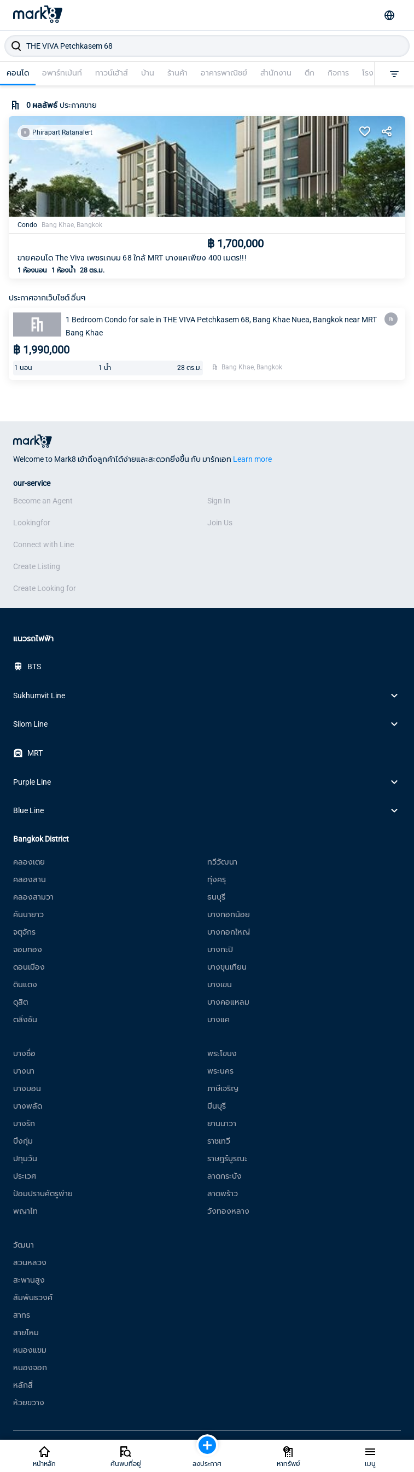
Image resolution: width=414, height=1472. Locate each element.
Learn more (252, 459)
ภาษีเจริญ (222, 1088)
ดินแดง (25, 984)
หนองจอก (30, 1367)
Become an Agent (43, 500)
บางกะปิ (220, 949)
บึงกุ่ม (23, 1141)
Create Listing (36, 566)
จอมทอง (27, 949)
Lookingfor (31, 522)
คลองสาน (29, 879)
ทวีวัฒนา (222, 861)
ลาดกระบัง (224, 1176)
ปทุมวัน (25, 1158)
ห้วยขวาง (28, 1402)
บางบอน (27, 1088)
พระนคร (220, 1071)
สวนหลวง (29, 1262)
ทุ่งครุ (216, 879)
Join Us (219, 522)
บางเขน (219, 984)
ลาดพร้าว (222, 1193)
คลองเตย (29, 861)
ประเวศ (24, 1176)
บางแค (218, 1019)
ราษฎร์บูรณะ (227, 1158)
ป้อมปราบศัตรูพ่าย (43, 1193)
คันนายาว (28, 914)
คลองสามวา (33, 897)
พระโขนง (222, 1053)
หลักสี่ (23, 1385)
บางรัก (24, 1123)
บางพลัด (27, 1106)
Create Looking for (44, 588)
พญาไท (25, 1211)
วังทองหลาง (228, 1211)
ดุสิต (20, 1002)
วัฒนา (23, 1245)
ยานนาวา (221, 1123)
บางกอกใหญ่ (228, 932)
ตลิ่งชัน (25, 1019)
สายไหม (26, 1332)
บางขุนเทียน (227, 967)
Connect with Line (43, 544)
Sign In (218, 500)
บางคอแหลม (228, 1002)
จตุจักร (24, 932)
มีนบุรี (216, 1106)
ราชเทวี (218, 1141)
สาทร (21, 1315)
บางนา (23, 1071)
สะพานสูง (29, 1280)
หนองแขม (29, 1350)
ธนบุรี (216, 897)
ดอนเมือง (29, 967)
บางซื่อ (24, 1053)
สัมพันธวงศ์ (33, 1297)
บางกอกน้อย (228, 914)
